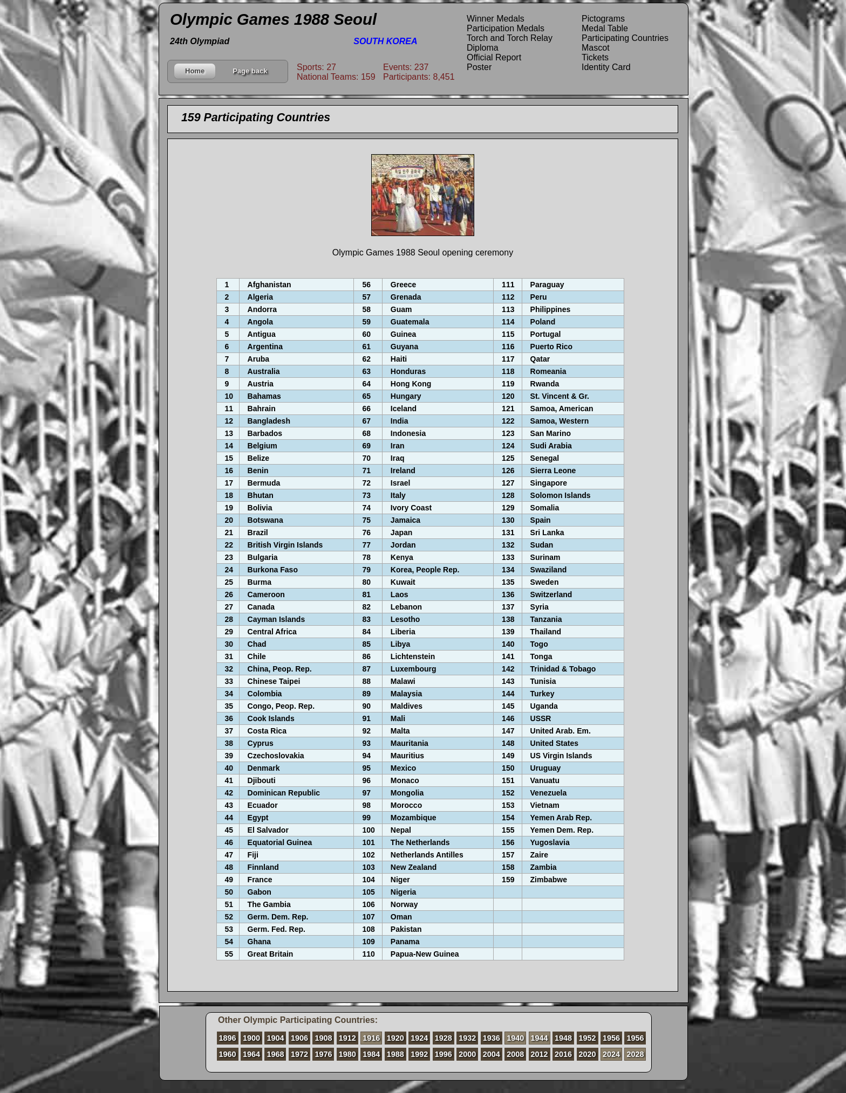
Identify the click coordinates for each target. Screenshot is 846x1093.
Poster (479, 67)
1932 (467, 1038)
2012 (539, 1054)
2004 (491, 1054)
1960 (227, 1054)
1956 (611, 1038)
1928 (443, 1038)
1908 (323, 1038)
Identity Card (606, 67)
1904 (275, 1038)
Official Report (494, 57)
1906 (299, 1038)
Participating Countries (625, 38)
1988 (395, 1054)
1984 (371, 1054)
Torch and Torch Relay (509, 38)
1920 (395, 1038)
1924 (419, 1038)
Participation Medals (505, 28)
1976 (323, 1054)
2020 (587, 1054)
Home (194, 71)
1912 (347, 1038)
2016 (563, 1054)
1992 (419, 1054)
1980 (347, 1054)
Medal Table (605, 28)
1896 (227, 1038)
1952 (587, 1038)
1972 (299, 1054)
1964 (251, 1054)
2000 (467, 1054)
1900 (251, 1038)
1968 (275, 1054)
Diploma (483, 47)
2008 (515, 1054)
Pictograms (603, 18)
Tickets (595, 57)
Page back (250, 71)
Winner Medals (495, 18)
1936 (491, 1038)
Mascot (596, 47)
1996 (443, 1054)
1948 (563, 1038)
